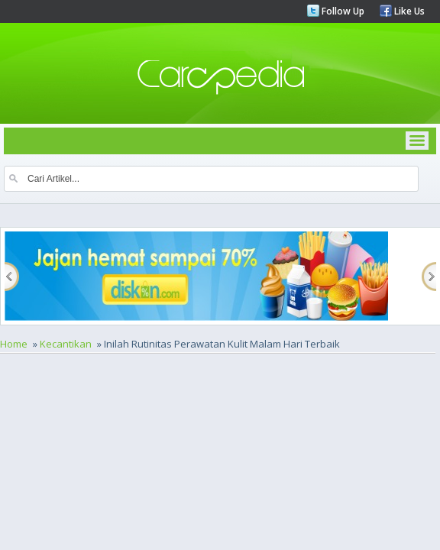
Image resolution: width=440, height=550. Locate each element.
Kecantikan (66, 344)
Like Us (408, 11)
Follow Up (341, 11)
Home (14, 344)
